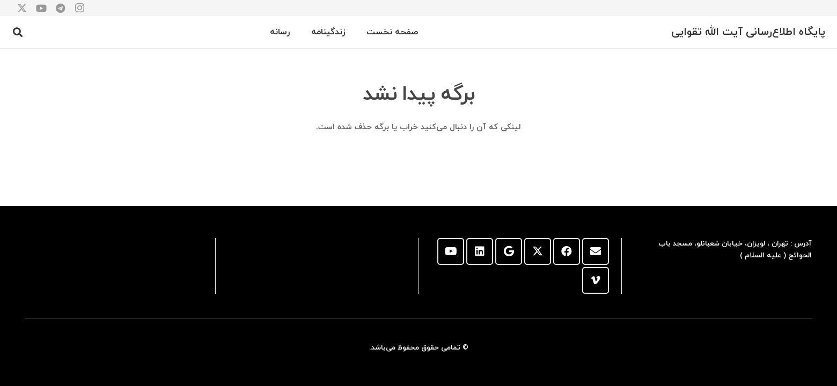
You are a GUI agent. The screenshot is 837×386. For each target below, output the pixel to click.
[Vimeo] (595, 280)
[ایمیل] (595, 251)
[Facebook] (566, 251)
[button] (18, 32)
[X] (537, 251)
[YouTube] (450, 251)
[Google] (508, 251)
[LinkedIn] (479, 251)
